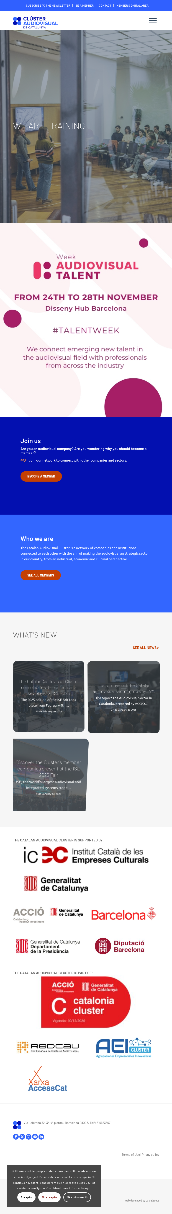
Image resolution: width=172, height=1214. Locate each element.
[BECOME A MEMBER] (41, 476)
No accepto (49, 1197)
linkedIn (41, 1137)
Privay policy (150, 1154)
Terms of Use (131, 1154)
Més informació (77, 1197)
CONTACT (105, 5)
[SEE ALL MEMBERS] (41, 575)
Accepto (26, 1197)
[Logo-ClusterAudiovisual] (71, 22)
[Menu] (152, 20)
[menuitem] (48, 5)
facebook (16, 1137)
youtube (35, 1137)
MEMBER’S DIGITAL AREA (132, 5)
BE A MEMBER (84, 5)
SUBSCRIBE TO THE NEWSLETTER (48, 5)
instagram (28, 1137)
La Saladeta (152, 1200)
